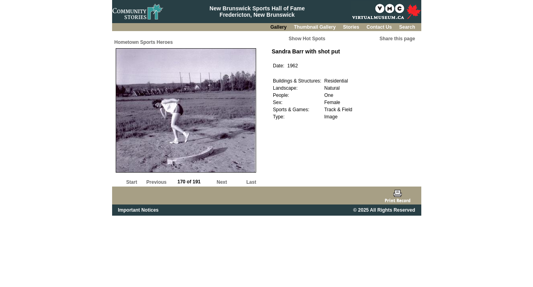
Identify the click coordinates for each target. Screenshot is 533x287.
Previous (156, 182)
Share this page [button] (397, 38)
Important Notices (138, 210)
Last (251, 182)
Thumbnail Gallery (315, 27)
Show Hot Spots (307, 38)
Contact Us (380, 27)
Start (131, 182)
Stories (352, 27)
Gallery (279, 27)
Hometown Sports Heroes (143, 42)
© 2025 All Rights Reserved (384, 210)
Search (407, 27)
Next (222, 182)
